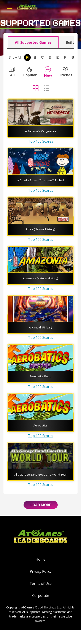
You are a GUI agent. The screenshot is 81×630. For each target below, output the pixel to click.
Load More (40, 504)
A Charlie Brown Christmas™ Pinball (40, 180)
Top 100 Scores (40, 141)
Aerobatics (40, 425)
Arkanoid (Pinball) (40, 327)
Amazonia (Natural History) (40, 278)
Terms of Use (41, 583)
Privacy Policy (40, 571)
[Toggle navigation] (9, 7)
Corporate (40, 595)
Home (40, 559)
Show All (15, 57)
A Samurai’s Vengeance (40, 131)
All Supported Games (33, 42)
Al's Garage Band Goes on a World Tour (40, 474)
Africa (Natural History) (40, 229)
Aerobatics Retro (40, 376)
